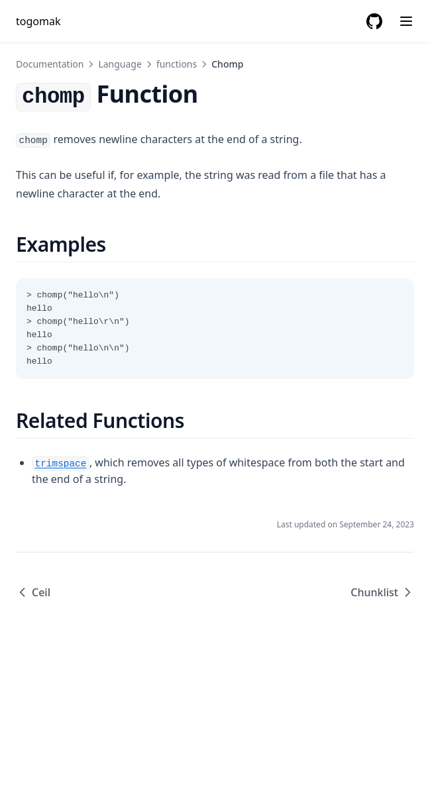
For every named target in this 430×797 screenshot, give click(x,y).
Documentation (49, 64)
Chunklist (382, 592)
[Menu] (406, 21)
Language (119, 64)
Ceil (33, 592)
